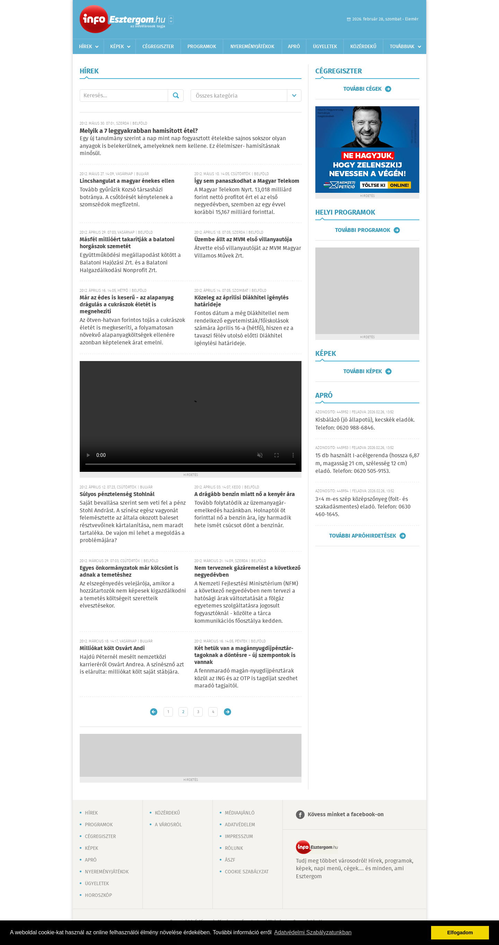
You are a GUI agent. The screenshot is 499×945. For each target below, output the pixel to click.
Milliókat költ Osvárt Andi (112, 648)
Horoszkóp (98, 895)
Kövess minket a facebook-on (346, 814)
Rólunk (234, 848)
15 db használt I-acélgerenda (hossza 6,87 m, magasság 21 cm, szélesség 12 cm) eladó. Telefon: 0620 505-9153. (367, 463)
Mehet (176, 95)
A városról (168, 825)
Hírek (85, 47)
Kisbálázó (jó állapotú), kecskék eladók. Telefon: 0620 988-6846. (365, 424)
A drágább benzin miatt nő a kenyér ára (244, 494)
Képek (117, 47)
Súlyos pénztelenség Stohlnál (117, 494)
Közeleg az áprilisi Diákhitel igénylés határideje (241, 301)
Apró (294, 47)
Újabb (153, 712)
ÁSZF (230, 860)
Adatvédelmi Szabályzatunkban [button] (312, 932)
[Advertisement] (191, 754)
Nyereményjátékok (252, 47)
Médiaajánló (240, 813)
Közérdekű (363, 47)
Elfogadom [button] (460, 932)
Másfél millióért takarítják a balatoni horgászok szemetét (127, 243)
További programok (362, 230)
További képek (362, 371)
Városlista (171, 19)
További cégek (362, 89)
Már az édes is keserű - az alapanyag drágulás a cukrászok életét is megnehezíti (127, 305)
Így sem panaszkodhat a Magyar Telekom (246, 181)
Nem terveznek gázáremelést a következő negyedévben (247, 571)
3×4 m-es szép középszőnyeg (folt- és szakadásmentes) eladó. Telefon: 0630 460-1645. (363, 507)
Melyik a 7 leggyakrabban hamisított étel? (139, 131)
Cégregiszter (158, 47)
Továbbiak (402, 47)
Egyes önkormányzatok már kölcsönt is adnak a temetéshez (129, 571)
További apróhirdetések (362, 536)
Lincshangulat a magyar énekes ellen (127, 181)
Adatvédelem (240, 825)
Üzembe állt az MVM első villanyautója (243, 239)
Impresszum (239, 836)
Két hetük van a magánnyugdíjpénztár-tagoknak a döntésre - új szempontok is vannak (245, 655)
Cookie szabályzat (247, 872)
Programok (201, 47)
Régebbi (227, 712)
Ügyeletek (325, 47)
